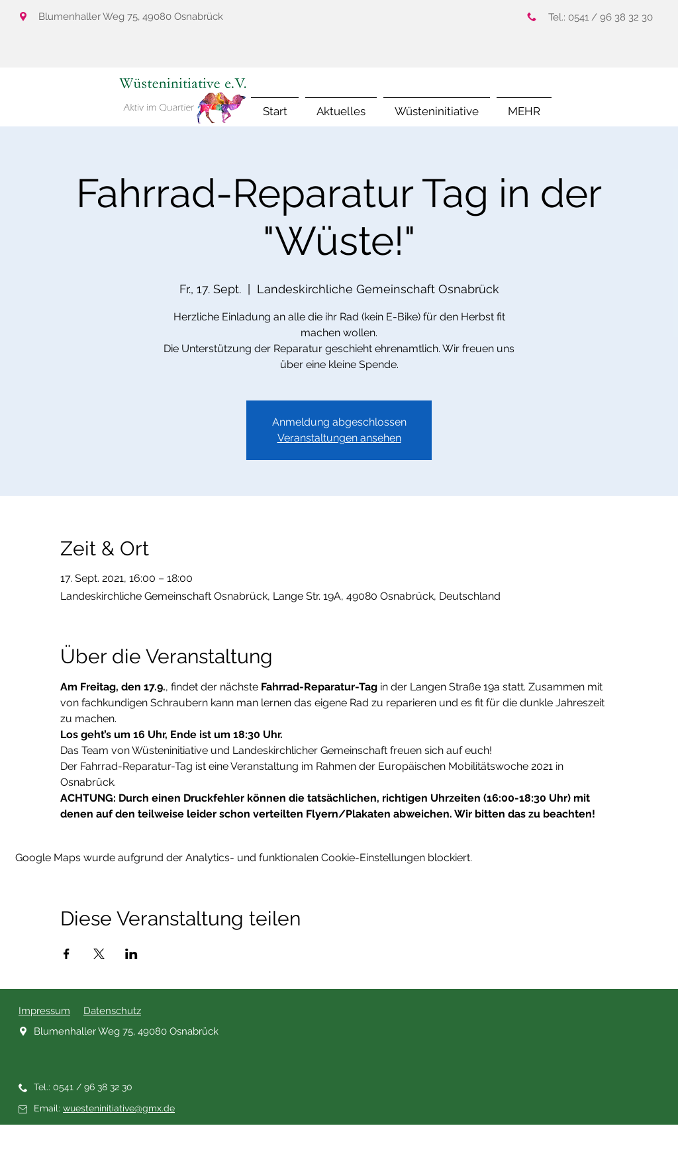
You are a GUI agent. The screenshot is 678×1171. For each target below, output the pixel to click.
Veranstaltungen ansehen (339, 438)
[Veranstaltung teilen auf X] (99, 954)
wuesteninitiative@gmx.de (119, 1108)
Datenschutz (112, 1011)
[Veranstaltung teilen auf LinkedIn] (131, 954)
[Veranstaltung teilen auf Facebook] (66, 954)
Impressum (44, 1011)
